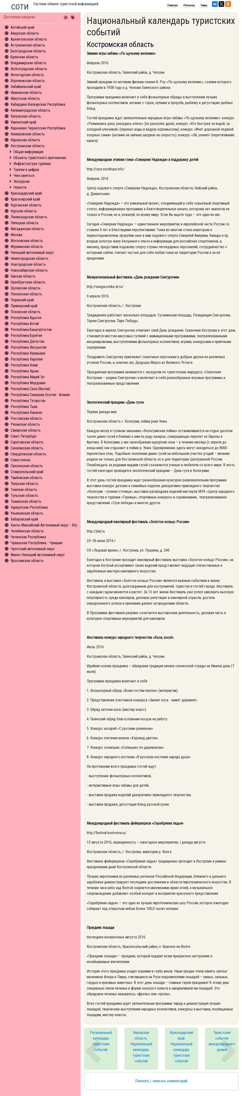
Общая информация (28, 152)
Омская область (23, 276)
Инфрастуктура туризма (32, 163)
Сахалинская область (27, 448)
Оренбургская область (28, 282)
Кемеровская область (28, 134)
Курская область (24, 211)
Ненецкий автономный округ (32, 252)
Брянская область (24, 57)
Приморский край (24, 306)
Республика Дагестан (27, 341)
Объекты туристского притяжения (39, 157)
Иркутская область (25, 98)
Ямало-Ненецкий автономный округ (38, 555)
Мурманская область (27, 246)
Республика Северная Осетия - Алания (40, 395)
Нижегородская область (29, 258)
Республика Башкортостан (31, 329)
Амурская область (25, 33)
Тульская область (24, 495)
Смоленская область (27, 466)
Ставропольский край (27, 472)
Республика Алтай (25, 323)
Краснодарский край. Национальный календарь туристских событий (181, 1046)
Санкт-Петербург (24, 436)
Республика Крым (25, 371)
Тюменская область (26, 501)
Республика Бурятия (26, 335)
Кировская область (25, 140)
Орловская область (25, 288)
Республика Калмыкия (28, 353)
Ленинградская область (29, 217)
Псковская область (25, 312)
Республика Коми (24, 365)
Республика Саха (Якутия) (30, 389)
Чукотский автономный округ (33, 549)
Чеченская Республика (28, 537)
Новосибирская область (29, 270)
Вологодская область (27, 75)
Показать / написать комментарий (161, 1081)
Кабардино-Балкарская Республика (38, 104)
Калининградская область (30, 110)
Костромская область (28, 146)
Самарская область (26, 430)
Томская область (24, 489)
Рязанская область (25, 424)
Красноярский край (25, 199)
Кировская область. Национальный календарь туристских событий (141, 1046)
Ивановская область (26, 92)
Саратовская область (27, 442)
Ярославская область (27, 560)
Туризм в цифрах (26, 169)
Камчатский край (23, 122)
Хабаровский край (24, 519)
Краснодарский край (26, 193)
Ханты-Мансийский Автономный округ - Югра (45, 525)
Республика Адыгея (26, 317)
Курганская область (26, 205)
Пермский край (22, 300)
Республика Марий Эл (27, 377)
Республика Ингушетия (28, 347)
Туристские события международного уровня (222, 1041)
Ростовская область (26, 418)
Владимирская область (28, 63)
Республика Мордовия (28, 383)
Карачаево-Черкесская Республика (38, 128)
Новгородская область (28, 264)
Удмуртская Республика (29, 507)
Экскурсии (21, 181)
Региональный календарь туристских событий (101, 1041)
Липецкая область (25, 223)
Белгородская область (28, 51)
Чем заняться (23, 175)
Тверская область (24, 483)
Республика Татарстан (28, 400)
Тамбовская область (26, 477)
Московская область (27, 240)
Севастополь (20, 460)
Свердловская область (28, 454)
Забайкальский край (26, 86)
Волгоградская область (29, 69)
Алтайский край (22, 27)
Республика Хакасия (26, 412)
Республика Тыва (24, 406)
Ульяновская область (27, 513)
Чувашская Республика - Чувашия (36, 543)
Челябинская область (27, 531)
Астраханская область (28, 45)
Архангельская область (29, 39)
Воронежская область (28, 80)
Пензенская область (26, 294)
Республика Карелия (27, 359)
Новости (19, 187)
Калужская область (26, 116)
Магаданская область (27, 229)
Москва (16, 235)
